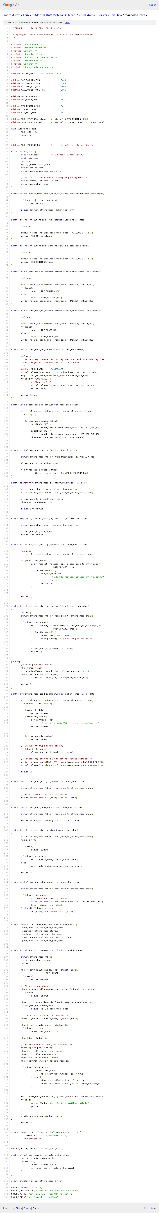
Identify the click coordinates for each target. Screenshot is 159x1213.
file (67, 22)
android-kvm (11, 15)
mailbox (116, 15)
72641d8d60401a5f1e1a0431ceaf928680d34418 (62, 15)
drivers (104, 15)
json (153, 1208)
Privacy (27, 1208)
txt (146, 1208)
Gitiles (19, 1208)
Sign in (152, 4)
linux (26, 15)
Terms (36, 1208)
